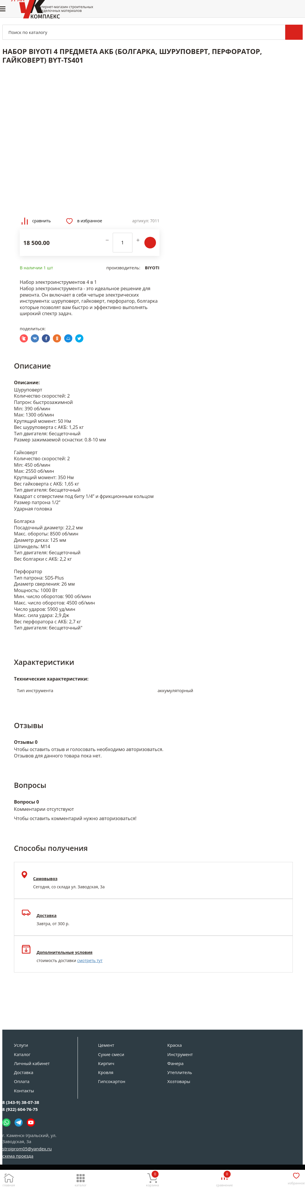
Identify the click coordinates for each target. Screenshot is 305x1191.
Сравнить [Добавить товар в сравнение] (36, 221)
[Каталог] (80, 1179)
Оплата (21, 1081)
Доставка (23, 1072)
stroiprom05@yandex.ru (27, 1149)
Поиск (294, 32)
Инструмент (180, 1054)
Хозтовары (178, 1081)
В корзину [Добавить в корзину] (150, 242)
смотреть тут (90, 960)
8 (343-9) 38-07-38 (20, 1102)
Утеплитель (179, 1072)
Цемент (106, 1045)
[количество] (122, 242)
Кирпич (106, 1063)
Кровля (106, 1072)
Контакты (24, 1090)
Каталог (22, 1054)
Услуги (21, 1045)
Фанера (175, 1063)
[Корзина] (152, 1179)
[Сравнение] (224, 1179)
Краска (174, 1045)
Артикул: (140, 220)
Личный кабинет (32, 1063)
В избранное (84, 221)
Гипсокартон (111, 1081)
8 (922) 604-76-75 (20, 1109)
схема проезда (17, 1156)
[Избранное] (296, 1178)
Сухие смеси (111, 1054)
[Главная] (8, 1179)
